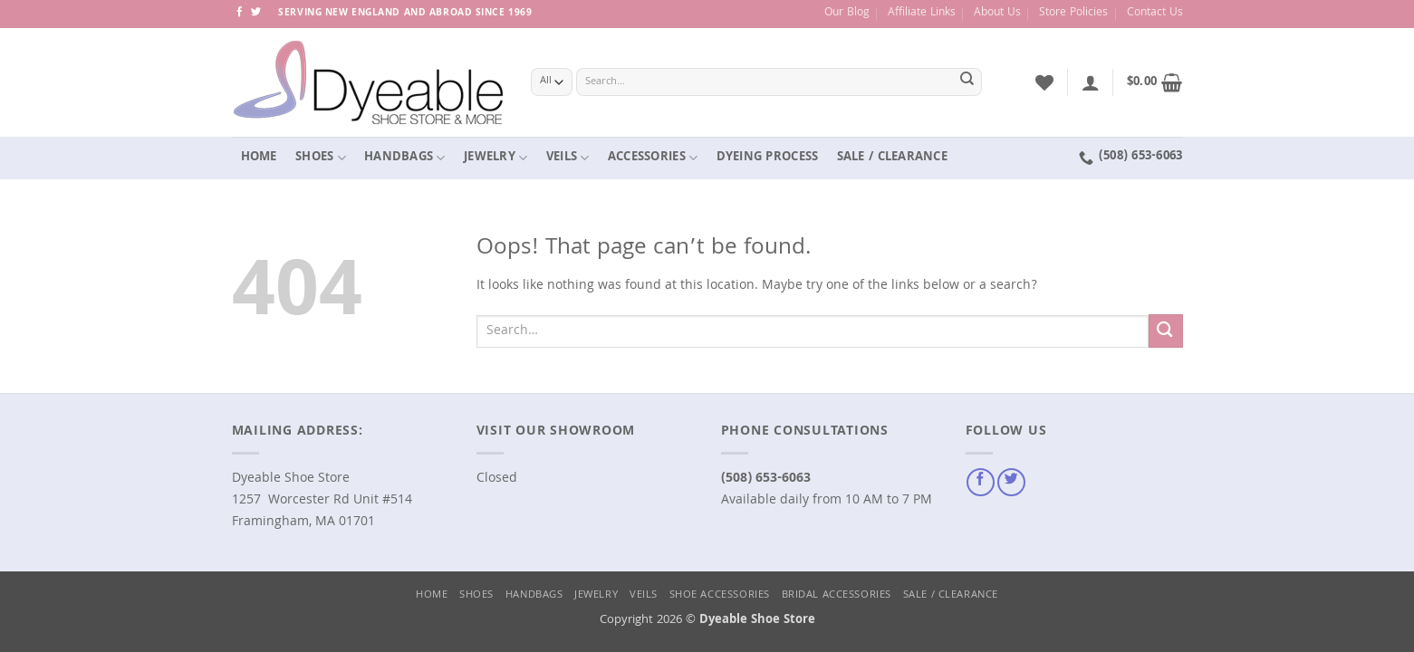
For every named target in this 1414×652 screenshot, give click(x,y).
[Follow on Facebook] (240, 12)
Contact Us (1155, 13)
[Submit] (966, 82)
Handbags (405, 158)
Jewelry (495, 158)
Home (259, 158)
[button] (1091, 82)
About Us (997, 13)
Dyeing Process (768, 158)
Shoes (320, 158)
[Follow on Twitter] (256, 12)
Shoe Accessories (719, 595)
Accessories (652, 158)
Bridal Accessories (836, 595)
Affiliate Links (922, 13)
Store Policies (1073, 13)
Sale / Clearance (892, 158)
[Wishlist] (1044, 82)
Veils (568, 158)
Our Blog (847, 13)
